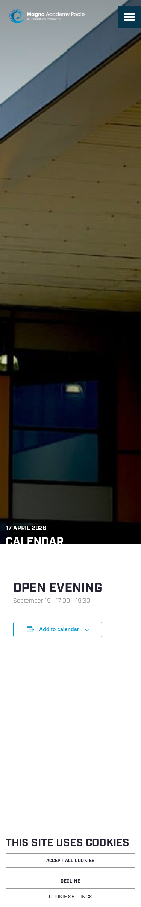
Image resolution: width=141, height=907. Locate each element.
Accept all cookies (70, 861)
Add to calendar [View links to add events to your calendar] (59, 629)
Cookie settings (70, 897)
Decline (70, 881)
